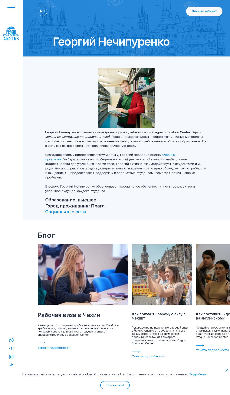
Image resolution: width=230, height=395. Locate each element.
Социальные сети (66, 211)
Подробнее (197, 374)
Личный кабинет (204, 11)
